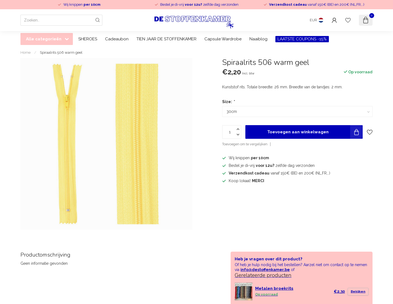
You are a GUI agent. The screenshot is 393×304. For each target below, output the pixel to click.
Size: (228, 101)
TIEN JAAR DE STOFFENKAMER (166, 39)
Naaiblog (258, 39)
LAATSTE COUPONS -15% (302, 39)
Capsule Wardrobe (223, 39)
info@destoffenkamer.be (265, 269)
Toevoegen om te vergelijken (244, 144)
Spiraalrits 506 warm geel (61, 52)
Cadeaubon (117, 39)
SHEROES (87, 39)
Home (25, 52)
